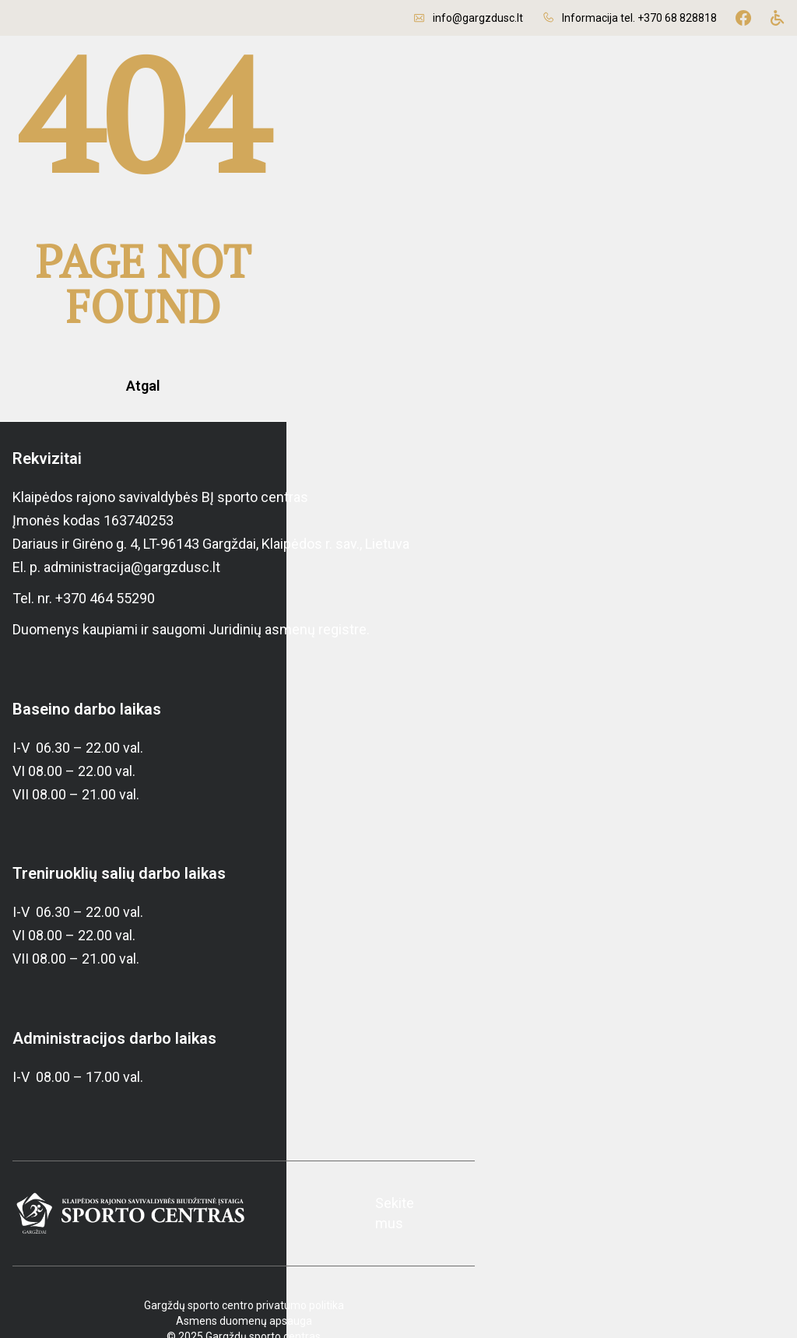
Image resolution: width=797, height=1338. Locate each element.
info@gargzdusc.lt (478, 18)
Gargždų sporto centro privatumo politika (399, 1267)
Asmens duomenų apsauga (399, 1283)
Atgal (398, 340)
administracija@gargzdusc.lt (132, 522)
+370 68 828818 (677, 18)
